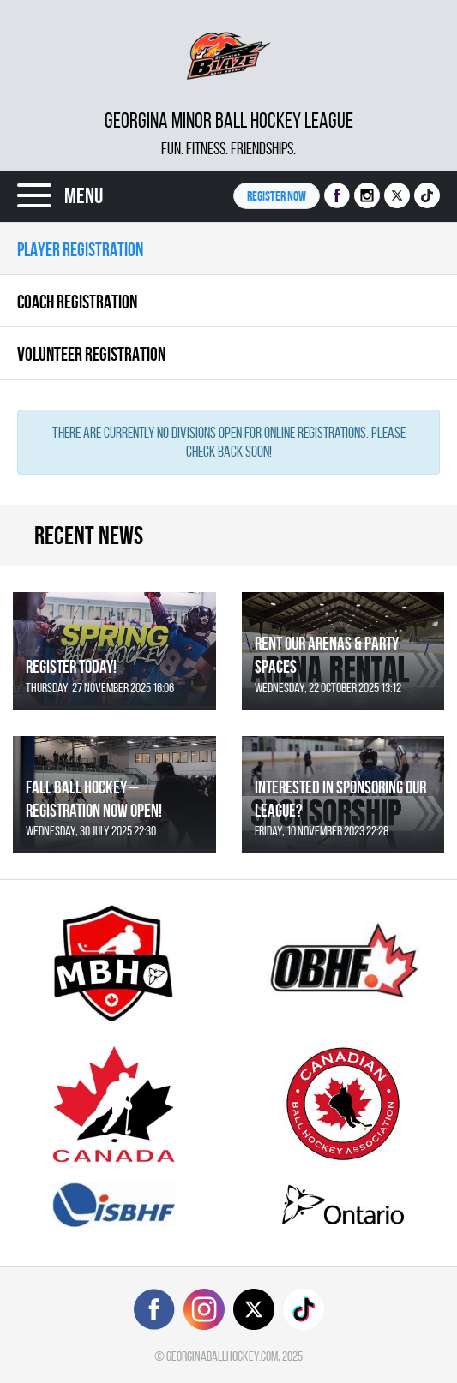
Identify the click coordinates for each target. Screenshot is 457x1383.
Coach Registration (77, 301)
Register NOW (276, 196)
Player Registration (80, 249)
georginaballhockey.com (222, 1356)
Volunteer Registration (91, 354)
